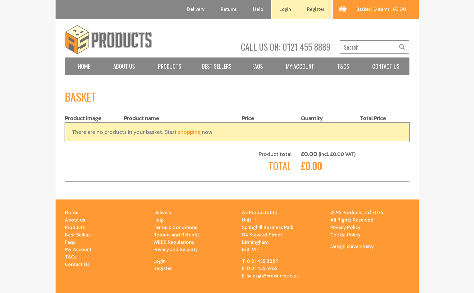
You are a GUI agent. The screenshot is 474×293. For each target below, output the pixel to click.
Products (169, 66)
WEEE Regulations (173, 242)
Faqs (257, 66)
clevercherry (360, 246)
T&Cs (343, 66)
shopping (189, 132)
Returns (229, 9)
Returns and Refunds (176, 235)
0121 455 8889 (306, 46)
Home (84, 66)
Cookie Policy (345, 235)
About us (124, 66)
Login (285, 9)
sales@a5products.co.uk (273, 276)
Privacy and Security (175, 249)
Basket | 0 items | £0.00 (381, 9)
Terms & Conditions (175, 227)
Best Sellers (217, 66)
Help (258, 9)
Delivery (196, 9)
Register (315, 9)
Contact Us (386, 66)
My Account (300, 66)
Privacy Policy (345, 227)
